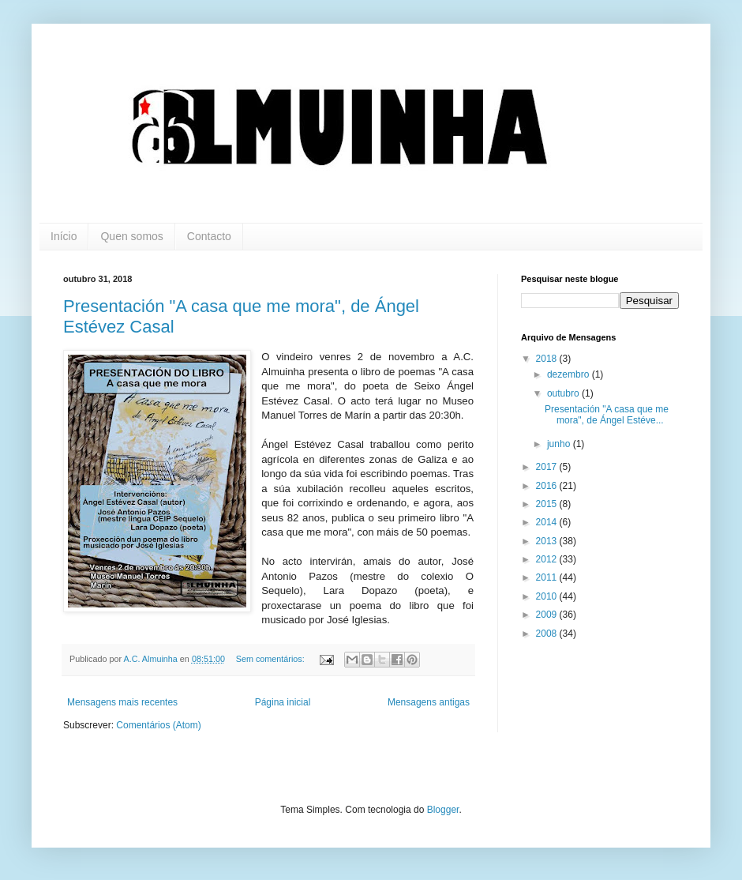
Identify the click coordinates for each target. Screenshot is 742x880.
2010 (548, 596)
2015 (548, 504)
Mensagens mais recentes (122, 702)
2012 (548, 559)
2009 (548, 614)
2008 (548, 633)
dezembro (569, 374)
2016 (548, 485)
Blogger (443, 809)
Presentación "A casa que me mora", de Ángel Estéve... (607, 415)
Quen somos (131, 236)
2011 (548, 577)
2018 (548, 358)
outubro (564, 393)
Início (64, 236)
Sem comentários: (271, 659)
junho (560, 443)
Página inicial (283, 702)
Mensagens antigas (429, 702)
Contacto (209, 236)
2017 (548, 466)
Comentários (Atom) (158, 725)
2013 (548, 541)
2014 (548, 522)
